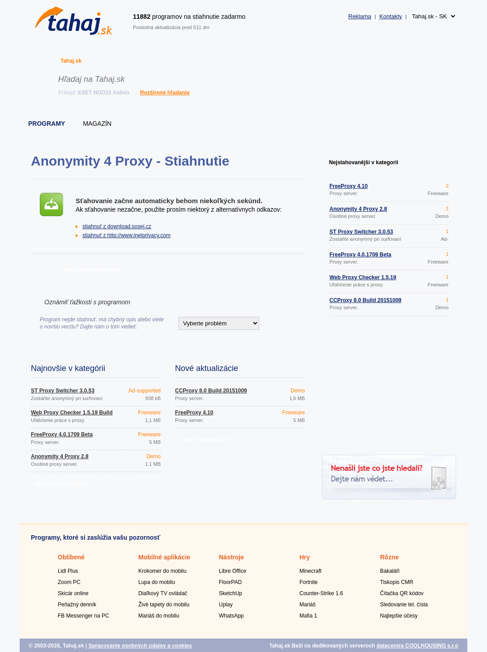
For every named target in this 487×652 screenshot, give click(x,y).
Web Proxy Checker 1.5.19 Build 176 (72, 415)
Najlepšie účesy (399, 616)
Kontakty (390, 16)
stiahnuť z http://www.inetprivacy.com (126, 235)
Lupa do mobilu (156, 582)
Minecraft (310, 571)
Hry (304, 557)
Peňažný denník (77, 604)
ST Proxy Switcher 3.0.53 (62, 391)
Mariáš (307, 604)
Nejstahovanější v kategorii (363, 162)
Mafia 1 (308, 616)
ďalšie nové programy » (62, 483)
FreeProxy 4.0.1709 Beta (62, 434)
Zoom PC (69, 582)
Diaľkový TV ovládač (162, 593)
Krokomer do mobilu (162, 571)
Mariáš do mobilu (158, 616)
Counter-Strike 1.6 (321, 593)
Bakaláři (389, 571)
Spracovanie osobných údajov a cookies (140, 646)
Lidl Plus (68, 571)
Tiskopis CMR (396, 582)
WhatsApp (231, 616)
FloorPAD (230, 582)
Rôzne (389, 557)
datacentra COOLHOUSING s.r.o (417, 646)
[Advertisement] (389, 387)
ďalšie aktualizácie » (207, 439)
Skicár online (73, 593)
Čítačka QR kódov (401, 593)
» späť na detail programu (89, 269)
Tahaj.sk (70, 61)
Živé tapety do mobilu (163, 604)
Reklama (359, 16)
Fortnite (308, 582)
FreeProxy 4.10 (194, 412)
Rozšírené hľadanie (165, 92)
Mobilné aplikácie (164, 557)
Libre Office (232, 571)
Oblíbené (71, 557)
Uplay (226, 604)
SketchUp (230, 593)
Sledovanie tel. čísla (404, 604)
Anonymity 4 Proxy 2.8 (60, 456)
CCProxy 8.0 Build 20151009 (211, 391)
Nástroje (231, 557)
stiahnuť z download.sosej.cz (116, 226)
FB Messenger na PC (83, 616)
